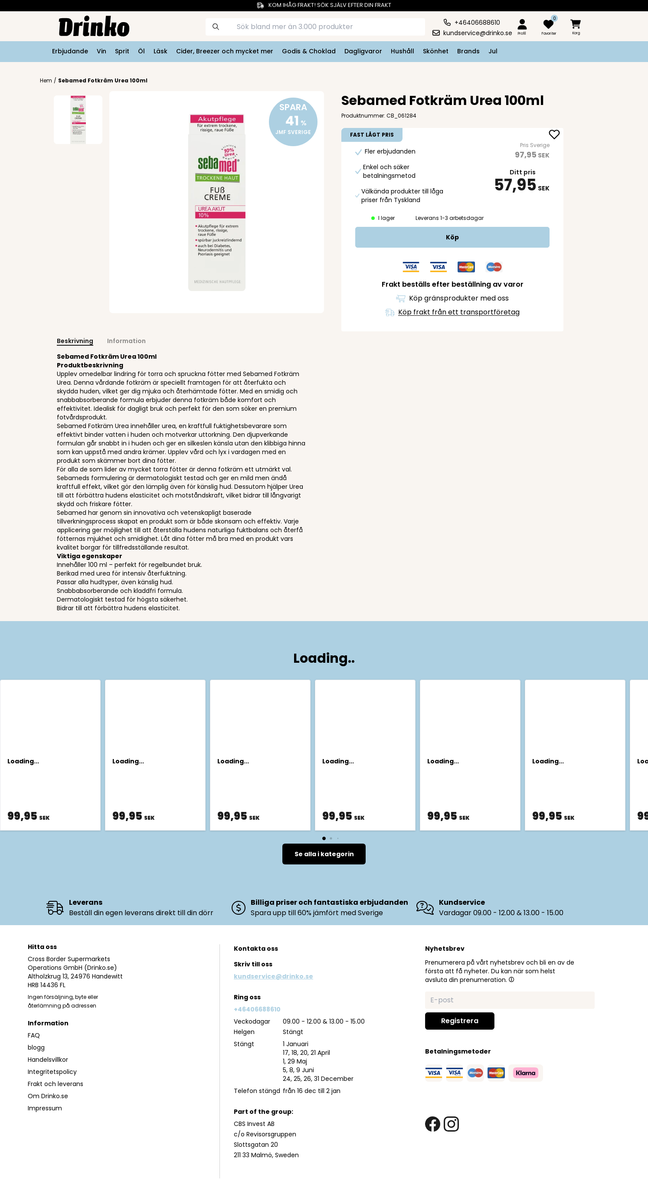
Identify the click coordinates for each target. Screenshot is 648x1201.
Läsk (160, 51)
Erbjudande (70, 51)
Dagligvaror (363, 51)
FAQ (34, 1035)
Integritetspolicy (52, 1071)
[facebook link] (432, 1124)
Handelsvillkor (48, 1059)
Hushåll (402, 51)
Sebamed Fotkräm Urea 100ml (102, 80)
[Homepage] (87, 25)
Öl (141, 51)
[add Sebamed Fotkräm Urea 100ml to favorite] (554, 135)
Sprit (122, 51)
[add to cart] (452, 237)
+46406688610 (257, 1009)
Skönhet (435, 51)
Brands (468, 51)
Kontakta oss (256, 948)
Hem (46, 80)
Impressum (45, 1108)
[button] (511, 979)
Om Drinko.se (48, 1096)
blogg (36, 1047)
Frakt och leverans (55, 1084)
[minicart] (576, 27)
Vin (101, 51)
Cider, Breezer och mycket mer (224, 51)
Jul (492, 51)
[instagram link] (451, 1124)
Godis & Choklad (309, 51)
